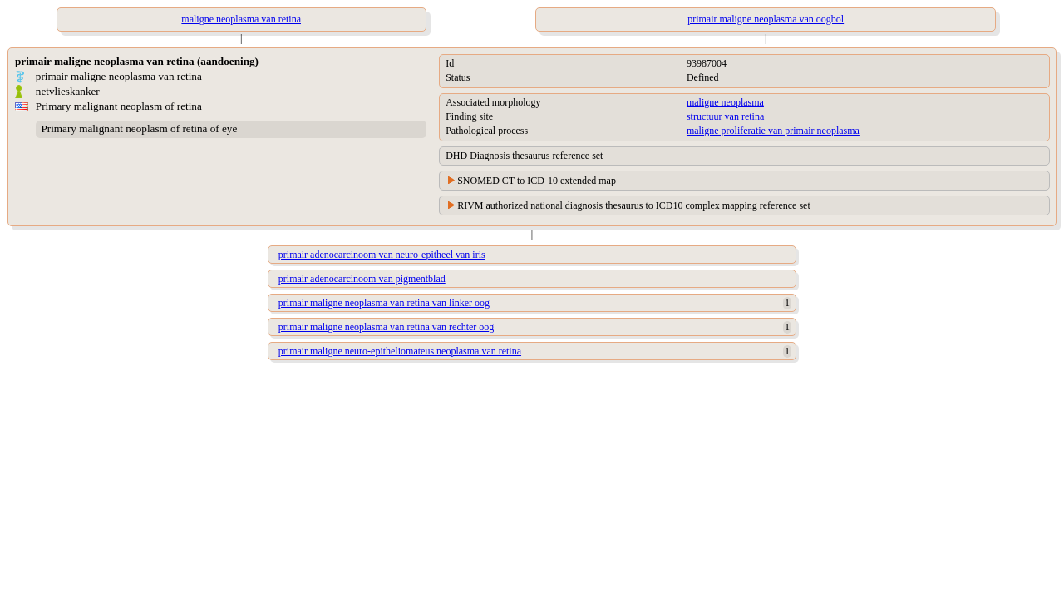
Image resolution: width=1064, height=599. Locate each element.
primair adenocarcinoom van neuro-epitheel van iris (381, 254)
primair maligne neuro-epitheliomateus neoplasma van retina (399, 351)
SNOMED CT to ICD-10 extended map (536, 180)
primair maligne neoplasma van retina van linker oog (384, 303)
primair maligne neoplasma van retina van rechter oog (386, 327)
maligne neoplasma (725, 102)
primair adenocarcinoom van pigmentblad (362, 279)
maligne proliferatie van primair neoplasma (773, 130)
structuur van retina (725, 116)
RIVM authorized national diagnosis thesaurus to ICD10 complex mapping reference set (633, 205)
